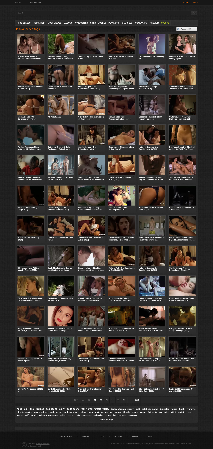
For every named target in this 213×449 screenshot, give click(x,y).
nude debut (98, 415)
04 (107, 400)
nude (19, 409)
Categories (81, 23)
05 (112, 400)
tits (32, 409)
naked (174, 409)
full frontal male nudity (158, 412)
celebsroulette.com (42, 444)
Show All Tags (106, 419)
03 (101, 400)
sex (26, 409)
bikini (173, 412)
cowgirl (33, 415)
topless (40, 409)
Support (118, 436)
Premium (154, 23)
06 (118, 400)
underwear (132, 415)
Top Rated (39, 23)
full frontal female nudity (95, 409)
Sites (93, 23)
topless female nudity (122, 409)
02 (95, 400)
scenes (71, 415)
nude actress (70, 412)
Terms (135, 436)
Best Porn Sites (35, 2)
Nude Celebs (23, 23)
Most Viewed (54, 23)
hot (114, 415)
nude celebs (56, 412)
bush (182, 409)
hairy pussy (115, 412)
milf (27, 415)
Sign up (185, 2)
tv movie (191, 409)
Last (137, 400)
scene (135, 412)
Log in (195, 2)
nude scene (73, 409)
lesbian (63, 415)
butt (138, 409)
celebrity (181, 412)
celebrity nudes (150, 409)
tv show (82, 412)
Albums (68, 23)
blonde (126, 412)
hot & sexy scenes (84, 415)
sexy (62, 409)
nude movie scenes (98, 412)
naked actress (41, 412)
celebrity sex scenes (48, 415)
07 (124, 400)
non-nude (122, 415)
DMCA (150, 436)
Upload (165, 23)
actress (108, 415)
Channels (127, 23)
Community (141, 23)
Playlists (113, 23)
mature (143, 412)
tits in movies (25, 412)
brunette (164, 409)
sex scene (51, 409)
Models (102, 23)
